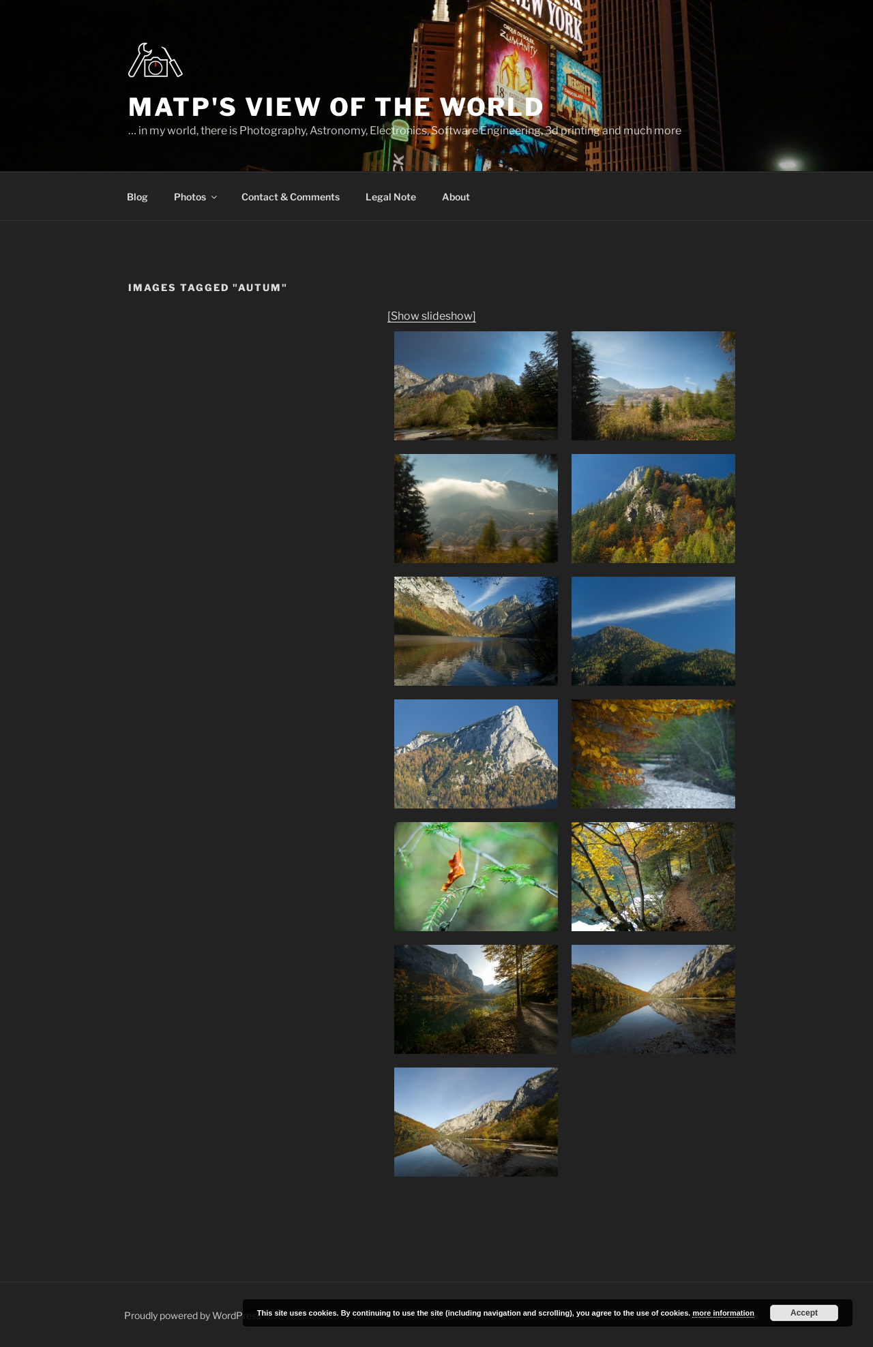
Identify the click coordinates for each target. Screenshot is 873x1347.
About (456, 196)
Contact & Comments (290, 196)
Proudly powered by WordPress (192, 1315)
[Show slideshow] (431, 315)
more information (723, 1313)
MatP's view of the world (336, 107)
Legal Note (391, 196)
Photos (196, 196)
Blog (137, 196)
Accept (804, 1313)
